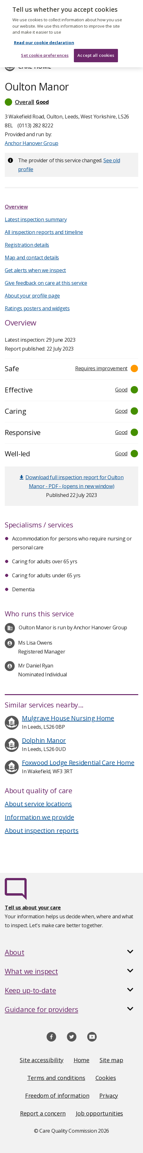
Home (81, 1060)
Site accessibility (41, 1060)
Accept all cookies (95, 49)
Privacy (108, 1095)
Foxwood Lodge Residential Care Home (78, 762)
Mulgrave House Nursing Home (68, 718)
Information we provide (39, 817)
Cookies (105, 1078)
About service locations (38, 804)
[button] (71, 102)
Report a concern (43, 1113)
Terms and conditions (56, 1078)
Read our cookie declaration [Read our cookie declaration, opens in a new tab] (44, 37)
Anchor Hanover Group (31, 143)
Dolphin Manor (44, 740)
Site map (111, 1060)
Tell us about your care (33, 907)
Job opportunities (99, 1113)
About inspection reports (42, 830)
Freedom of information (57, 1095)
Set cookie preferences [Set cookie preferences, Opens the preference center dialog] (44, 49)
